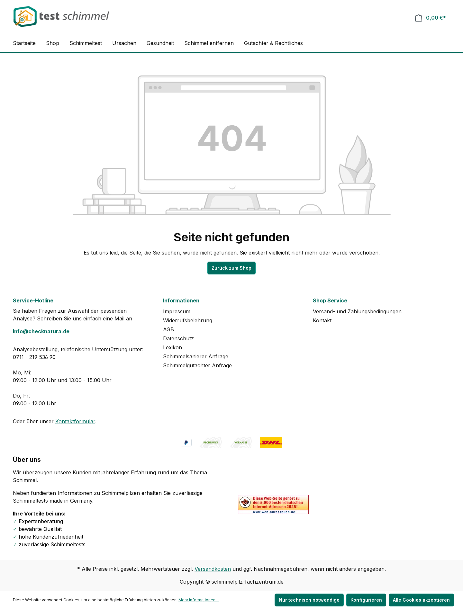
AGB (168, 329)
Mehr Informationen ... (198, 599)
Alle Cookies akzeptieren (421, 600)
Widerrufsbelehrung (187, 320)
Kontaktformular (75, 421)
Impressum (176, 311)
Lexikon (172, 347)
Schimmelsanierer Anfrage (195, 356)
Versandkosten (213, 569)
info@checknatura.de (41, 331)
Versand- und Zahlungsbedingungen (357, 311)
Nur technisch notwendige (309, 600)
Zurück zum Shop (231, 268)
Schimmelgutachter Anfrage (197, 365)
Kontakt (322, 320)
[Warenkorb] (430, 17)
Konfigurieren (366, 600)
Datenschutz (178, 338)
